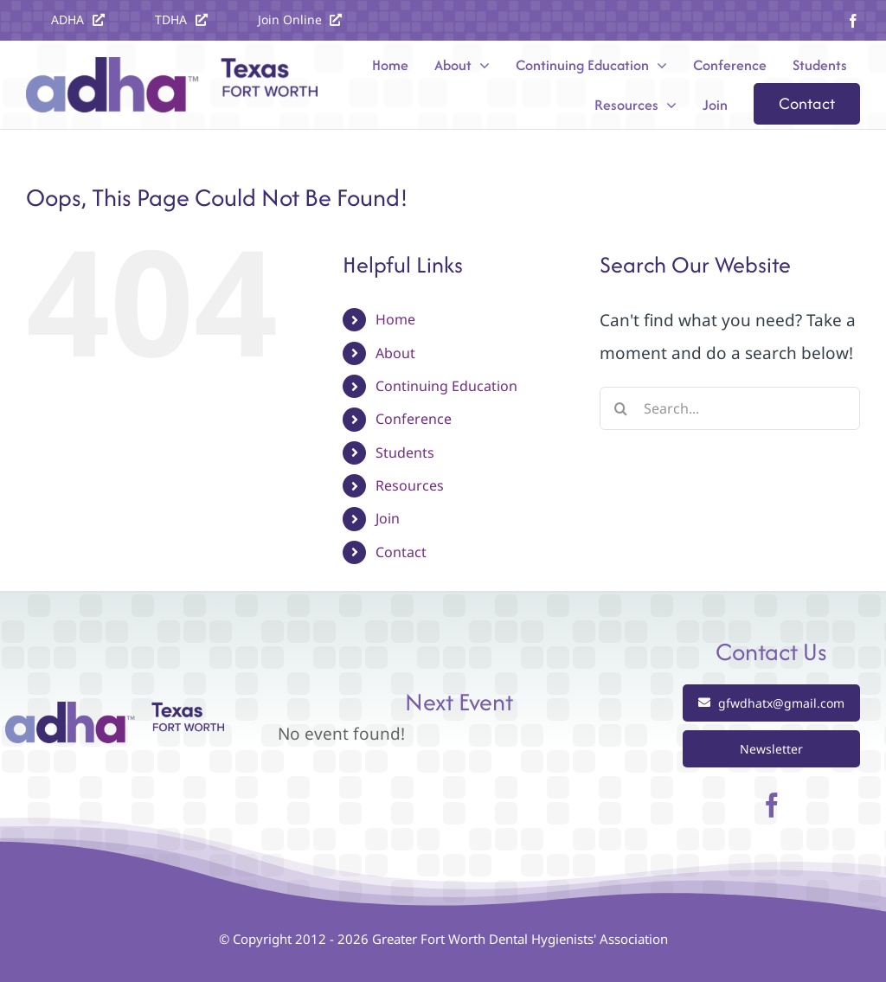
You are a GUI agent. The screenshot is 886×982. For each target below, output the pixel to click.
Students (405, 452)
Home (395, 319)
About (395, 353)
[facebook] (853, 21)
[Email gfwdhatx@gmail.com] (771, 703)
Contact (401, 552)
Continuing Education (446, 385)
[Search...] (730, 408)
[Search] (621, 408)
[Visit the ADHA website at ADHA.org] (78, 19)
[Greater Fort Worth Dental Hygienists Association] (114, 709)
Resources (410, 485)
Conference (414, 418)
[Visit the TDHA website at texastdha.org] (181, 19)
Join (388, 518)
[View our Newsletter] (771, 748)
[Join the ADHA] (300, 19)
